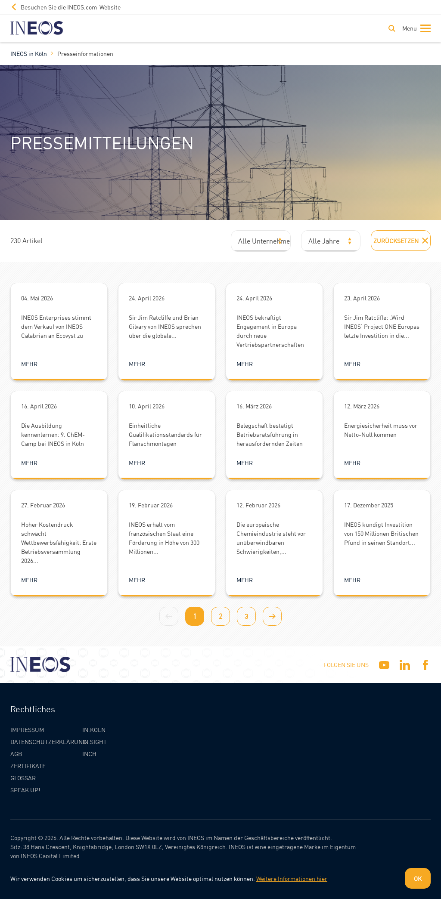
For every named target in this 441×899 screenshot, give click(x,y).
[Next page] (272, 616)
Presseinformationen (85, 53)
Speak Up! (25, 790)
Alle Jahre (323, 240)
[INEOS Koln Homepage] (36, 28)
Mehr (29, 364)
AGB (16, 753)
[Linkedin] (405, 665)
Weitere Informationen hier (291, 878)
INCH (89, 753)
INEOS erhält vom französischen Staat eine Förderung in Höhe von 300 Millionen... (164, 537)
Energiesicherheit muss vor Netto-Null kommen (380, 429)
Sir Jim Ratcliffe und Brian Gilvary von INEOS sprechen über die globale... (165, 326)
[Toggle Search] (392, 28)
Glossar (23, 778)
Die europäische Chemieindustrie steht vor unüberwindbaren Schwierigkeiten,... (271, 537)
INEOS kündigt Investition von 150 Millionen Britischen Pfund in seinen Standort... (381, 533)
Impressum (27, 729)
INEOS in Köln (28, 53)
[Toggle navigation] (415, 28)
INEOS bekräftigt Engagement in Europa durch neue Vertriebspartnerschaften (270, 330)
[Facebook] (425, 665)
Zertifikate (28, 765)
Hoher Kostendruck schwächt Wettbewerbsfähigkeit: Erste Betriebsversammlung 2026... (58, 542)
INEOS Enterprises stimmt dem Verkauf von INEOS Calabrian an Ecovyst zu (56, 326)
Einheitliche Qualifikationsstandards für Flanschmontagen (165, 434)
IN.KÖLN (94, 729)
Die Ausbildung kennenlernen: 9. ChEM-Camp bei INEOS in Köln (53, 434)
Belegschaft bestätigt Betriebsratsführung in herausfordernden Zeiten (269, 434)
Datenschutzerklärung (48, 741)
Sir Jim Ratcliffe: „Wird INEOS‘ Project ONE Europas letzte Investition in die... (381, 326)
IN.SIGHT (94, 741)
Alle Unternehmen (264, 240)
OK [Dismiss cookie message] (418, 878)
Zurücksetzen (400, 240)
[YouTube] (384, 665)
